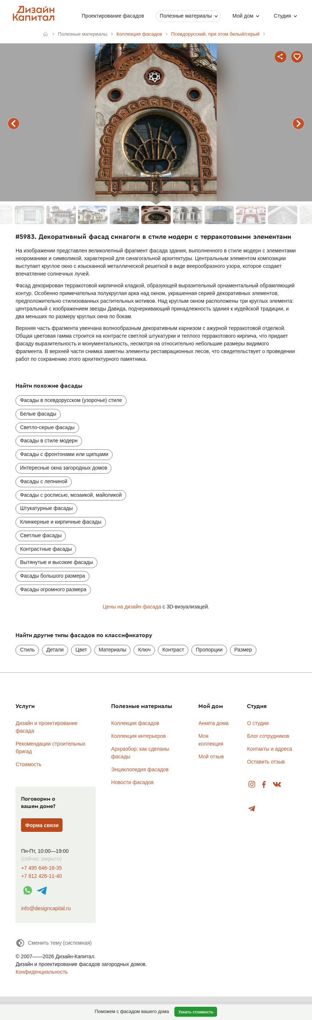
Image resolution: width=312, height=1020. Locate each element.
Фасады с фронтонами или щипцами (64, 454)
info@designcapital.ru (46, 908)
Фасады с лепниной (43, 481)
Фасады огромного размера (53, 589)
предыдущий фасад (13, 123)
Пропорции (209, 650)
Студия (282, 16)
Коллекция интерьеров (138, 736)
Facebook (263, 785)
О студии (258, 723)
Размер (243, 650)
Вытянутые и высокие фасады (56, 562)
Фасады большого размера (52, 576)
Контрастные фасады (46, 549)
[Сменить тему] (53, 943)
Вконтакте (277, 785)
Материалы (112, 650)
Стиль (27, 650)
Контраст (173, 650)
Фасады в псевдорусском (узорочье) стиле (71, 400)
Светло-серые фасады (47, 427)
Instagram (252, 785)
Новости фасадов (132, 782)
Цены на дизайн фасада (132, 607)
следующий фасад (298, 123)
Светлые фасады (40, 535)
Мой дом (243, 16)
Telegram (252, 809)
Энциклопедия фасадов (140, 769)
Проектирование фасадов (113, 16)
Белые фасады (38, 414)
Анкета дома (213, 723)
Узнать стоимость (195, 1012)
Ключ (144, 650)
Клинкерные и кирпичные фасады (60, 522)
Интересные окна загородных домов (63, 468)
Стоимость (28, 764)
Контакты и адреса (269, 749)
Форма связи (42, 825)
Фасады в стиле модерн (48, 440)
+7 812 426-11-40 (41, 876)
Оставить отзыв (266, 762)
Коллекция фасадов (135, 723)
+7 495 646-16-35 (41, 868)
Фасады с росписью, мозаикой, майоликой (70, 495)
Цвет (81, 650)
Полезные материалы (186, 16)
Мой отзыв (211, 756)
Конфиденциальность (41, 972)
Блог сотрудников (268, 736)
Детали (55, 650)
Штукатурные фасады (46, 508)
